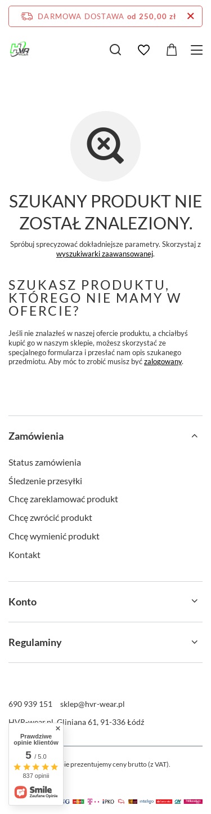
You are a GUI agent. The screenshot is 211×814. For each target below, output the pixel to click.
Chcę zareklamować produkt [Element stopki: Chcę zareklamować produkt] (63, 498)
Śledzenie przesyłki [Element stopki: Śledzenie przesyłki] (45, 480)
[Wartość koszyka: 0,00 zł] (172, 50)
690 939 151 (30, 704)
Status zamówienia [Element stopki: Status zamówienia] (44, 462)
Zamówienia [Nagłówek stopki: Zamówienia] (36, 436)
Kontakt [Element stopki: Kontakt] (24, 554)
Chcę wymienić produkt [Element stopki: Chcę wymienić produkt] (54, 535)
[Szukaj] (115, 50)
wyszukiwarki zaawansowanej (104, 253)
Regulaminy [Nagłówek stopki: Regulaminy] (35, 642)
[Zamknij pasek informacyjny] (190, 16)
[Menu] (198, 50)
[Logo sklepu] (19, 49)
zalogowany (163, 361)
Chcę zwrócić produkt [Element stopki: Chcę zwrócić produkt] (50, 517)
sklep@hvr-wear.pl (92, 704)
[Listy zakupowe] (143, 50)
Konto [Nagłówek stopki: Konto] (22, 601)
